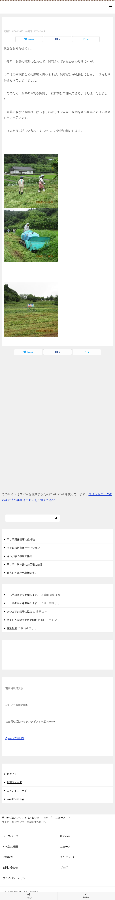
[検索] (32, 518)
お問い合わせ (10, 867)
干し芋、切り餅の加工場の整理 (24, 564)
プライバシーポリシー (15, 878)
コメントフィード (17, 790)
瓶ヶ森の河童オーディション (23, 547)
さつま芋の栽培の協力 (19, 556)
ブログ (64, 867)
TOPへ (86, 896)
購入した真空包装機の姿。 (22, 572)
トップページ (10, 836)
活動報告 (12, 628)
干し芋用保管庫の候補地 (21, 539)
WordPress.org (15, 799)
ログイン (12, 774)
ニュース (65, 846)
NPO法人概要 (10, 846)
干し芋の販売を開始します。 (23, 594)
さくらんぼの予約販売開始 (22, 619)
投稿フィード (14, 782)
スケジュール (67, 857)
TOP (27, 817)
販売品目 (65, 836)
